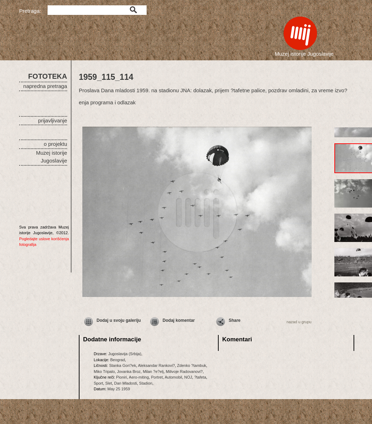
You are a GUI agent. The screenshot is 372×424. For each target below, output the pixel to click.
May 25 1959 (119, 389)
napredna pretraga (45, 86)
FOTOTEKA (47, 76)
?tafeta (200, 377)
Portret (157, 377)
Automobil (173, 377)
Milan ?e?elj (153, 371)
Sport (98, 383)
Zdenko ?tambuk (191, 365)
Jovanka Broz (129, 371)
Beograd (117, 360)
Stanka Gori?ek (122, 365)
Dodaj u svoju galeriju (119, 320)
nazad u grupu (298, 322)
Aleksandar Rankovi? (156, 365)
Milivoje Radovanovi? (184, 371)
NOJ (188, 377)
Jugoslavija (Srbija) (124, 354)
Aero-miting (139, 377)
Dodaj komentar (179, 320)
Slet (108, 383)
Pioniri (121, 377)
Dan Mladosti (125, 383)
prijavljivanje (52, 120)
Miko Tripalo (104, 371)
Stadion (145, 383)
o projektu (55, 144)
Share (234, 320)
